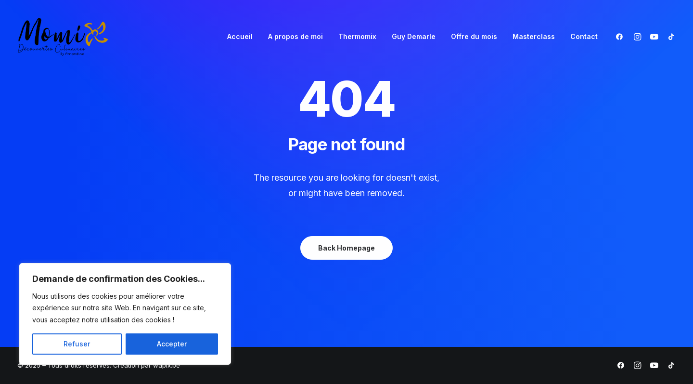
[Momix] (62, 36)
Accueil (240, 36)
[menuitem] (239, 36)
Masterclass (534, 36)
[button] (621, 36)
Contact (584, 36)
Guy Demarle (414, 36)
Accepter (172, 344)
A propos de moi (295, 36)
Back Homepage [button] (346, 248)
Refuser (77, 344)
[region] (125, 314)
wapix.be (166, 365)
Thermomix (357, 36)
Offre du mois (474, 36)
